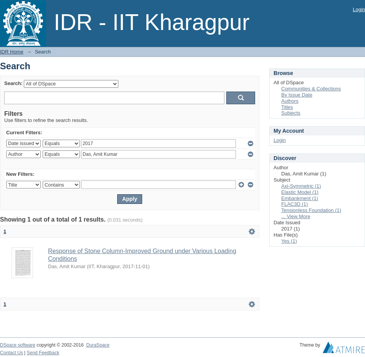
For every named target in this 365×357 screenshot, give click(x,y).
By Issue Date (296, 95)
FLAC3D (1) (294, 204)
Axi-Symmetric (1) (301, 186)
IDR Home (11, 52)
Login (359, 9)
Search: (13, 83)
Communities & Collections (311, 89)
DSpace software (17, 345)
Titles (287, 107)
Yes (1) (289, 241)
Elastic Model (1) (300, 192)
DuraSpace (97, 345)
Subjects (290, 113)
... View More (295, 216)
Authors (290, 101)
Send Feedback (43, 352)
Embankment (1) (299, 198)
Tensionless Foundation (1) (311, 210)
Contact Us (11, 352)
